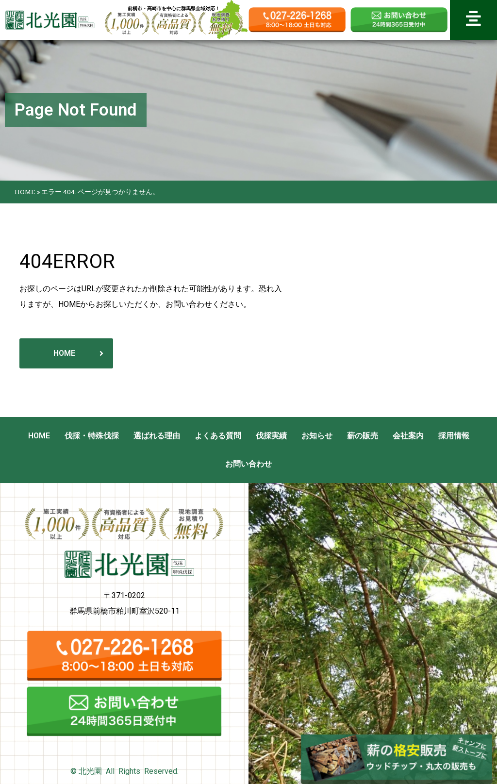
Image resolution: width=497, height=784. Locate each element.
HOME (25, 191)
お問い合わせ (248, 463)
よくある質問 (218, 435)
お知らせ (316, 435)
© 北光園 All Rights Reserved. (124, 771)
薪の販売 (362, 435)
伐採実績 (271, 435)
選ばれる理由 (156, 435)
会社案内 (408, 435)
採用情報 (453, 435)
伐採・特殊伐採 (92, 435)
